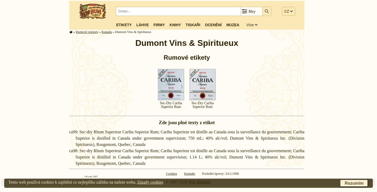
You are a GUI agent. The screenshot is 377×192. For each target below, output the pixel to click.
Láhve (142, 25)
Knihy (175, 25)
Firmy (159, 25)
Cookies (171, 173)
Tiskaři (193, 25)
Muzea (232, 25)
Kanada (107, 32)
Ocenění (213, 25)
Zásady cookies (150, 182)
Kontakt (189, 173)
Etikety (124, 25)
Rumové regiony (87, 32)
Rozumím (354, 183)
